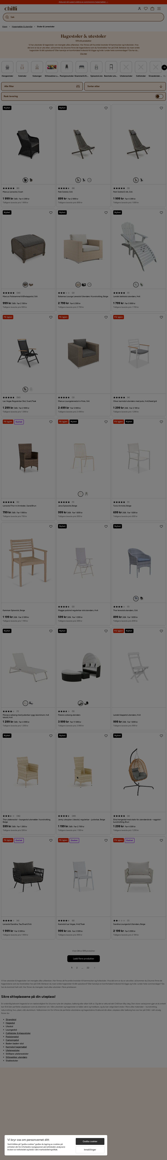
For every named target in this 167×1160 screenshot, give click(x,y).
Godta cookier (90, 1141)
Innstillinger (90, 1149)
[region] (56, 1145)
